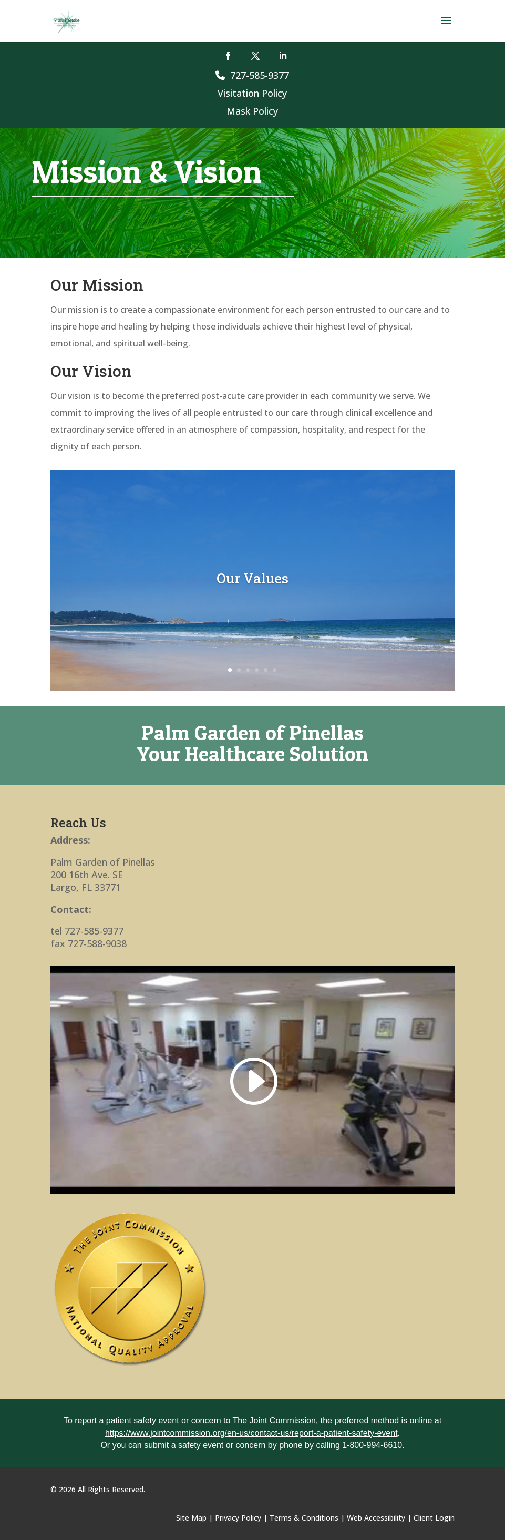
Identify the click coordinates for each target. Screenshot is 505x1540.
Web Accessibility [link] (376, 1518)
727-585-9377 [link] (252, 75)
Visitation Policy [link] (252, 93)
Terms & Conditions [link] (304, 1518)
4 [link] (257, 670)
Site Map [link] (191, 1518)
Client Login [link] (434, 1518)
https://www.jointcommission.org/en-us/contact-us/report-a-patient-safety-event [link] (251, 1433)
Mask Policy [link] (252, 111)
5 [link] (265, 670)
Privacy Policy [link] (238, 1518)
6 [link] (274, 670)
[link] (66, 20)
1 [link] (230, 670)
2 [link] (239, 670)
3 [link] (248, 670)
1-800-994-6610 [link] (372, 1445)
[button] (446, 27)
